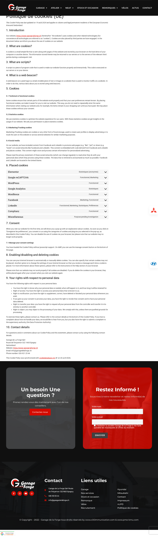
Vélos (125, 8)
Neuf (69, 8)
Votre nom (117, 415)
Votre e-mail (117, 425)
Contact (147, 8)
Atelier (56, 8)
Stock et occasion (87, 8)
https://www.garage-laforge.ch (28, 42)
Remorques (110, 8)
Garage (41, 8)
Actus (135, 8)
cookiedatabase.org (47, 364)
